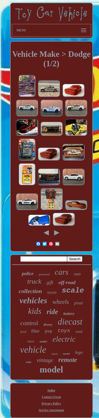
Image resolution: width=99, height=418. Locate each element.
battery (69, 313)
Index (51, 390)
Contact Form (51, 397)
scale (73, 290)
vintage (45, 360)
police (28, 273)
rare (77, 274)
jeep (48, 331)
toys (64, 331)
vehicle (33, 350)
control (29, 323)
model (51, 369)
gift (50, 282)
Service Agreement (51, 410)
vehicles (33, 300)
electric (64, 339)
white (28, 362)
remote (67, 359)
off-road (67, 282)
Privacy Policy (51, 403)
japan (54, 353)
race (30, 341)
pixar (78, 303)
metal (66, 353)
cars (62, 272)
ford (23, 332)
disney (48, 324)
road (79, 332)
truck (34, 281)
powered (44, 274)
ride (52, 312)
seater (43, 341)
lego (79, 352)
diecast (70, 321)
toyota (51, 292)
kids (34, 311)
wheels (61, 302)
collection (30, 291)
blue (35, 331)
